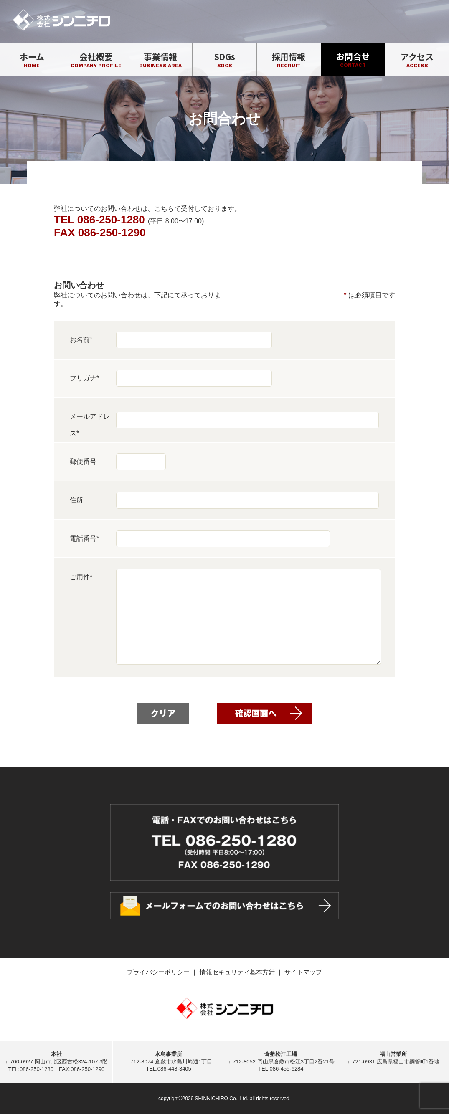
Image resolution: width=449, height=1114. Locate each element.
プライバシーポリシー (159, 971)
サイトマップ (304, 971)
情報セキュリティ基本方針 (238, 971)
